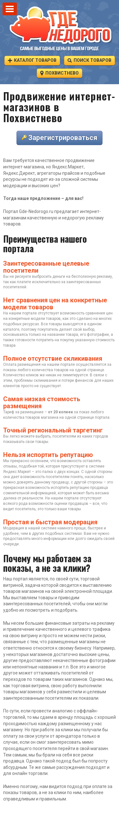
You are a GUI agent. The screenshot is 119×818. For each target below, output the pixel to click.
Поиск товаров (89, 60)
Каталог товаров (32, 60)
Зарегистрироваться (59, 138)
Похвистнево (59, 73)
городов (100, 436)
